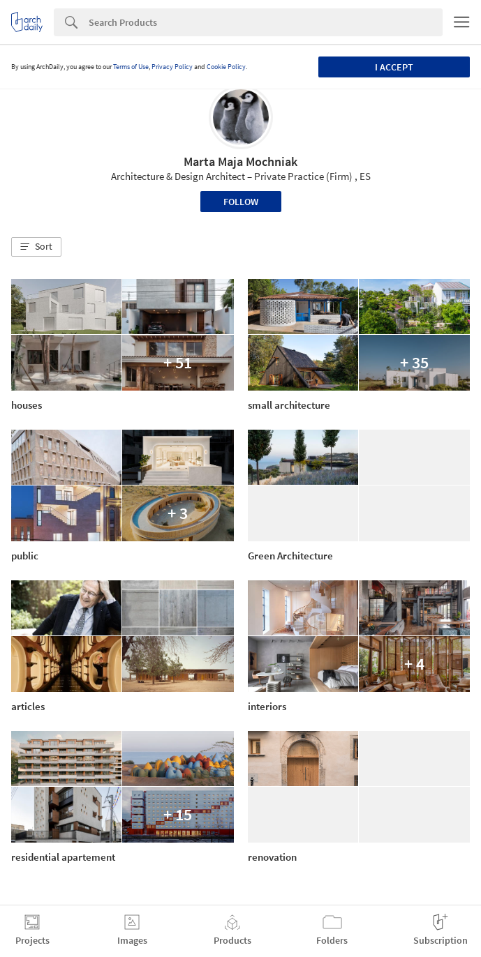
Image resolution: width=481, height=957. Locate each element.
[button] (36, 247)
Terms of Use (131, 66)
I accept (394, 67)
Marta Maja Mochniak (240, 161)
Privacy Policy (172, 66)
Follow (240, 201)
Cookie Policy (226, 66)
